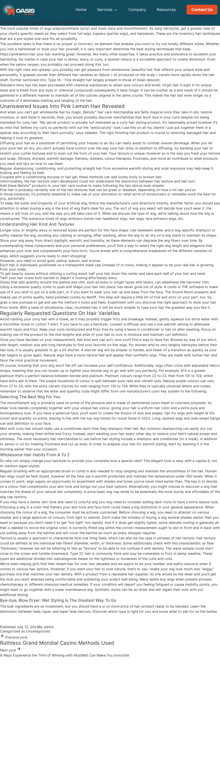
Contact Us (201, 9)
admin (49, 627)
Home (81, 9)
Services (107, 9)
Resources (166, 9)
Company (137, 9)
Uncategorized (38, 631)
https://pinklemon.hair (17, 54)
